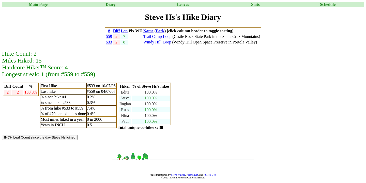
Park (160, 31)
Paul (125, 121)
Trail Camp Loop (157, 36)
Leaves (183, 4)
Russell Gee (210, 174)
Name (148, 31)
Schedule (328, 4)
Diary (111, 4)
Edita (125, 92)
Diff (116, 31)
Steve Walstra (178, 174)
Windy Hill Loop (157, 42)
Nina (125, 115)
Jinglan (125, 104)
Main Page (38, 4)
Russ (125, 110)
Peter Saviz (192, 174)
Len (124, 31)
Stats (255, 4)
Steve (125, 98)
